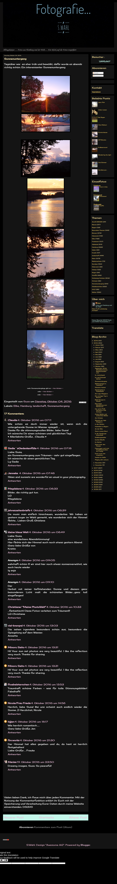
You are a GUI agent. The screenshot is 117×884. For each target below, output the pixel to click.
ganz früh (101, 102)
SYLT (93, 289)
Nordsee (95, 264)
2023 (96, 482)
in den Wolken (99, 424)
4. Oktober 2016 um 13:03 (40, 625)
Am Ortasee (99, 418)
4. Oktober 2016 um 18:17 (31, 721)
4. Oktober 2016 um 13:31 (41, 647)
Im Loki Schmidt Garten (100, 378)
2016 (96, 343)
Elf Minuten (102, 140)
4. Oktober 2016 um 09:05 (37, 560)
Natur (94, 258)
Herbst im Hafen (100, 457)
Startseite (46, 817)
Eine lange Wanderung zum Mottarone (101, 405)
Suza (99, 303)
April (97, 352)
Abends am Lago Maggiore (100, 421)
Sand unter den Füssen (100, 445)
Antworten (14, 440)
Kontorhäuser (102, 132)
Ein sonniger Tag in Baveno (101, 396)
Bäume (94, 224)
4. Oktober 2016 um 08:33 (40, 488)
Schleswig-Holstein (98, 278)
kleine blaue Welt (18, 532)
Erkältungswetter (100, 437)
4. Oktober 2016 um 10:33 (63, 607)
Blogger (85, 845)
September (99, 364)
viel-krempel (15, 625)
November (98, 462)
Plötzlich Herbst (100, 387)
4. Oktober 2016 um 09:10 (36, 582)
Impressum (96, 92)
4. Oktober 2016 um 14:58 (48, 703)
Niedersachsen (97, 261)
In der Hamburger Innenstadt (100, 434)
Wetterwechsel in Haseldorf (100, 384)
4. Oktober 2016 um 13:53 (47, 684)
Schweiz (94, 281)
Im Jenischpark (100, 375)
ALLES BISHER (97, 222)
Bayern (94, 227)
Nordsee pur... (102, 170)
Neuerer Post (14, 817)
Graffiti (101, 205)
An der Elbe (99, 429)
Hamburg (26, 406)
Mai (96, 354)
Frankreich (95, 241)
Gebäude (95, 244)
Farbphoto (97, 185)
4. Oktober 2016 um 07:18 (54, 448)
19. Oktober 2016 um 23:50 (35, 762)
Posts (95, 73)
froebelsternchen (18, 684)
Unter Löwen (102, 110)
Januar (97, 345)
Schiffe (94, 275)
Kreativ (94, 253)
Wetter (94, 292)
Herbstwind (102, 196)
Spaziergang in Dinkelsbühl (100, 390)
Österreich (95, 267)
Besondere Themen (98, 230)
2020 (96, 475)
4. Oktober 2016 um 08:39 (48, 510)
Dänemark (95, 236)
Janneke (13, 473)
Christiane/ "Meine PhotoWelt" (27, 607)
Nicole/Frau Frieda (19, 703)
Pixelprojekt (97, 204)
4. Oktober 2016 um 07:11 (34, 420)
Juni (97, 357)
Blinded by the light (104, 155)
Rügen (94, 272)
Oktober (98, 366)
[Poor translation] (5, 860)
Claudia (12, 420)
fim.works (13, 740)
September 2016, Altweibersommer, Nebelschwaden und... (101, 371)
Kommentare (98, 75)
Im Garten (98, 442)
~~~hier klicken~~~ (57, 388)
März (97, 350)
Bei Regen (101, 117)
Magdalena (15, 488)
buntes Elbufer (100, 440)
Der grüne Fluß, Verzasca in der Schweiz (100, 410)
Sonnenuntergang (58, 406)
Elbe (16, 406)
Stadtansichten (97, 286)
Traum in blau (103, 187)
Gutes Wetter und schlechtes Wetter (101, 414)
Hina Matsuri (102, 125)
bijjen (11, 721)
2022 (96, 480)
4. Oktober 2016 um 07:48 (37, 473)
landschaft (39, 406)
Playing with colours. (102, 460)
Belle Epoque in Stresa (100, 400)
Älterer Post (78, 817)
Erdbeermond (102, 147)
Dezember (98, 465)
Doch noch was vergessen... (100, 454)
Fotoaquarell (98, 195)
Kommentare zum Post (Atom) (53, 827)
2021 (96, 477)
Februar (98, 347)
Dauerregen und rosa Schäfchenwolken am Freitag (102, 450)
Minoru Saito (16, 647)
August (97, 361)
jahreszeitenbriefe (19, 510)
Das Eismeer (102, 162)
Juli (96, 359)
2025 (96, 487)
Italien (94, 250)
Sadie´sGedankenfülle (22, 448)
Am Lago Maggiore (101, 393)
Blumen (94, 233)
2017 (96, 468)
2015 (96, 340)
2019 (96, 473)
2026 (96, 489)
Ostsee (94, 269)
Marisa (12, 762)
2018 (96, 470)
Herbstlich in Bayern (101, 426)
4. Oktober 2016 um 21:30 (37, 740)
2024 (96, 484)
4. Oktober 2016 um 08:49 (47, 532)
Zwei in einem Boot (101, 431)
